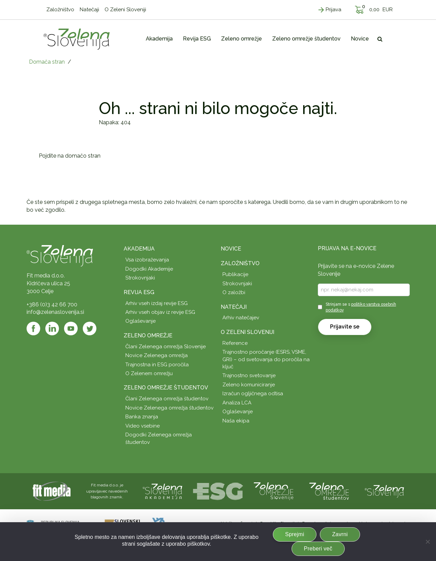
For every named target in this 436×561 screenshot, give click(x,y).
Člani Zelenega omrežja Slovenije (165, 346)
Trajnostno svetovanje (249, 375)
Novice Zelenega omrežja (156, 355)
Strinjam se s (361, 307)
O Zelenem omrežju (149, 373)
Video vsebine (142, 426)
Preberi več (318, 548)
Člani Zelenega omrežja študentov (166, 399)
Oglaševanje (140, 321)
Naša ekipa (235, 421)
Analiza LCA (236, 403)
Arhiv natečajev (240, 318)
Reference (235, 343)
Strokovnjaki (140, 278)
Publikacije (235, 274)
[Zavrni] (427, 541)
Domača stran (47, 62)
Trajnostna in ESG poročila (157, 365)
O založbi (233, 292)
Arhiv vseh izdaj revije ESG (156, 303)
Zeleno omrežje (148, 335)
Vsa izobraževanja (147, 260)
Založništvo (240, 263)
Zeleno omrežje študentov (166, 387)
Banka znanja (141, 417)
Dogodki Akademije (149, 269)
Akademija (139, 248)
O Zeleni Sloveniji (247, 332)
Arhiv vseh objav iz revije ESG (160, 312)
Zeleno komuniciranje (248, 385)
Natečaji (234, 307)
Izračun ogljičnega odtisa (252, 393)
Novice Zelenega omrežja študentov (169, 408)
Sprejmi (294, 534)
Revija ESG (139, 292)
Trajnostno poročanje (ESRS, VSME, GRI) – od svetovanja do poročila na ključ (266, 359)
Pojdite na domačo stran (69, 156)
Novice (231, 248)
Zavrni (340, 534)
